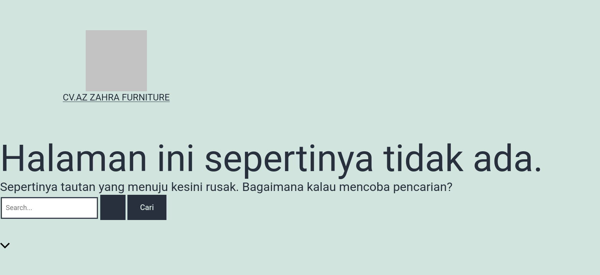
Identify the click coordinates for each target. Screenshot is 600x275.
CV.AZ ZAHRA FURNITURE (116, 97)
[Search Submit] (113, 207)
